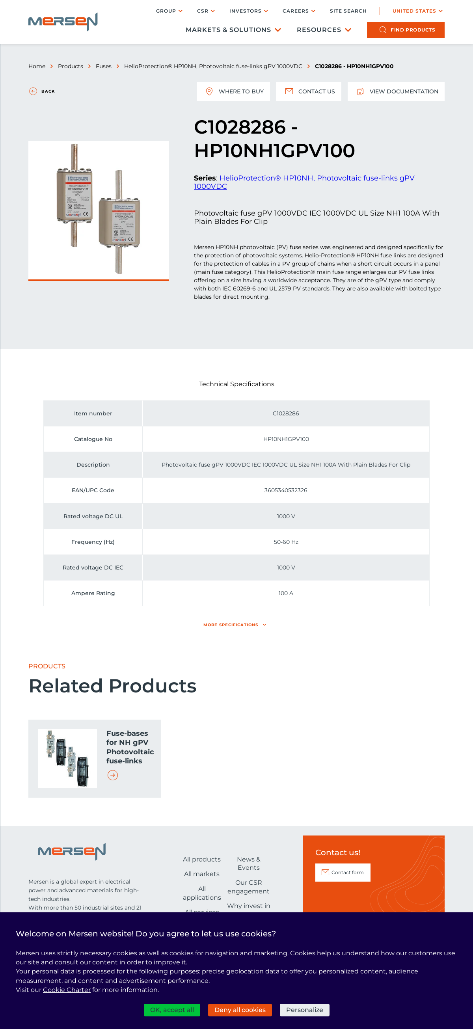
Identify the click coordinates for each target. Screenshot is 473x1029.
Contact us (309, 91)
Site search (348, 11)
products (413, 30)
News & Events (249, 864)
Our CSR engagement (248, 887)
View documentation (396, 91)
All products (202, 859)
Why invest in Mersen (248, 910)
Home (36, 66)
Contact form (347, 872)
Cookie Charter (67, 990)
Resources (319, 29)
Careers (296, 11)
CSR (203, 11)
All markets (202, 874)
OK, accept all (172, 1010)
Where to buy (233, 91)
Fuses (104, 66)
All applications (202, 893)
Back (48, 91)
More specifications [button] (230, 624)
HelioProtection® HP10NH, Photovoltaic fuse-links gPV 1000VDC (213, 66)
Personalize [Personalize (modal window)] (304, 1010)
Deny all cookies (240, 1010)
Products (70, 66)
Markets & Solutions (228, 29)
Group (166, 11)
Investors (245, 11)
